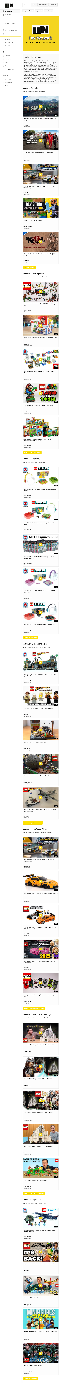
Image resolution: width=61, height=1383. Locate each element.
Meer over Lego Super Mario (32, 452)
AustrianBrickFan (28, 378)
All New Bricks (27, 310)
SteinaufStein (27, 933)
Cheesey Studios (28, 226)
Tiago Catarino (27, 1186)
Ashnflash (26, 411)
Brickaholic (26, 816)
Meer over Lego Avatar (30, 1378)
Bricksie (26, 1153)
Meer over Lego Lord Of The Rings (34, 1193)
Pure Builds (26, 344)
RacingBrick (27, 192)
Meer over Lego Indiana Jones (32, 823)
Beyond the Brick (28, 782)
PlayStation (26, 125)
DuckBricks (26, 1338)
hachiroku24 (27, 748)
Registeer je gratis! (29, 267)
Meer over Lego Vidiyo (30, 637)
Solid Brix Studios (28, 1051)
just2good (26, 1085)
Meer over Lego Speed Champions (34, 1008)
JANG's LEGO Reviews (29, 900)
